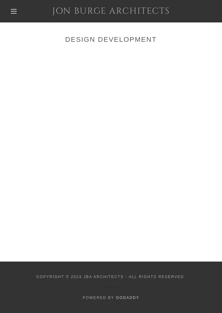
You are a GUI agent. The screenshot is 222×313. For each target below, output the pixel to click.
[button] (18, 11)
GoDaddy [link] (127, 298)
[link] (111, 11)
